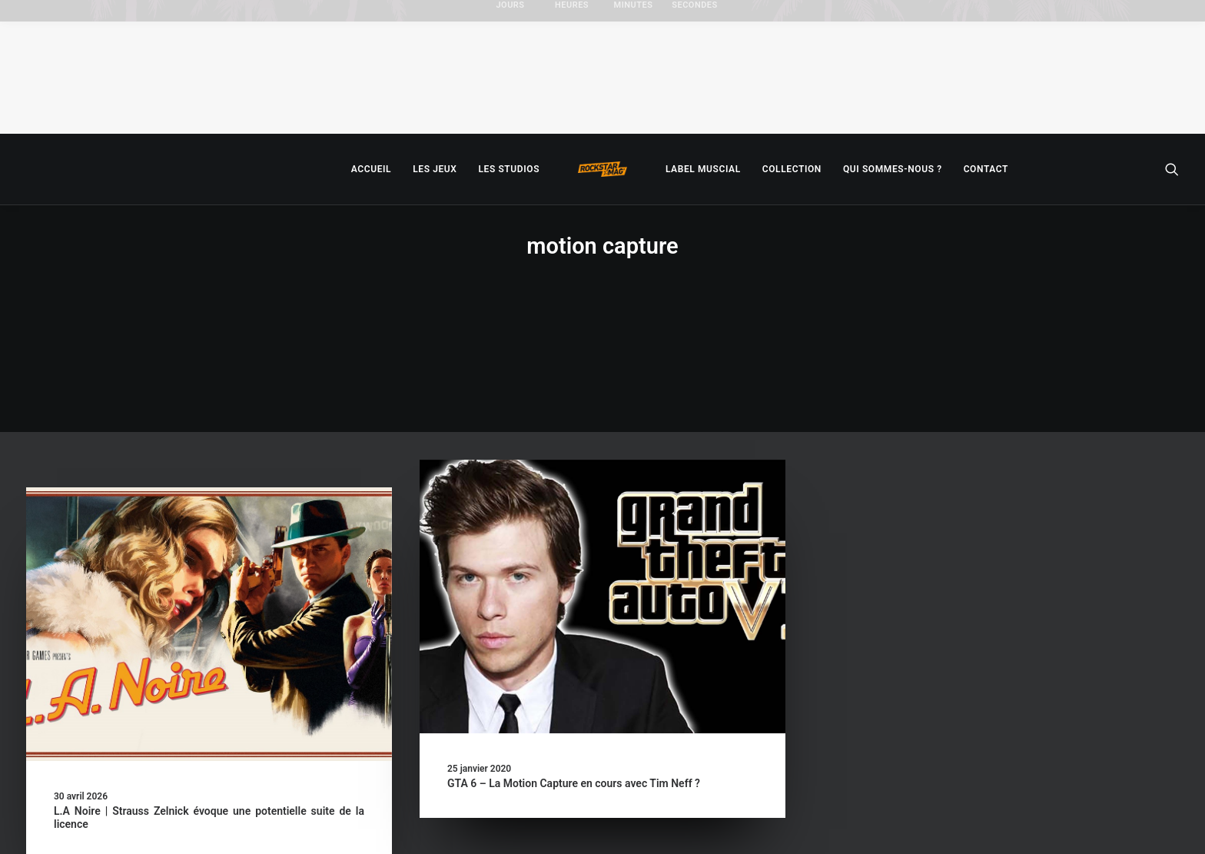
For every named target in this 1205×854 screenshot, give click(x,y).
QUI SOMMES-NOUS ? (892, 169)
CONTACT (986, 169)
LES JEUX (434, 169)
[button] (1172, 169)
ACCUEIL (371, 169)
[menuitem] (371, 169)
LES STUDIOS (508, 169)
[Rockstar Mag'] (602, 169)
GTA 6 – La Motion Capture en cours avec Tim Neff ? (573, 679)
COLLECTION (792, 169)
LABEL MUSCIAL (703, 169)
